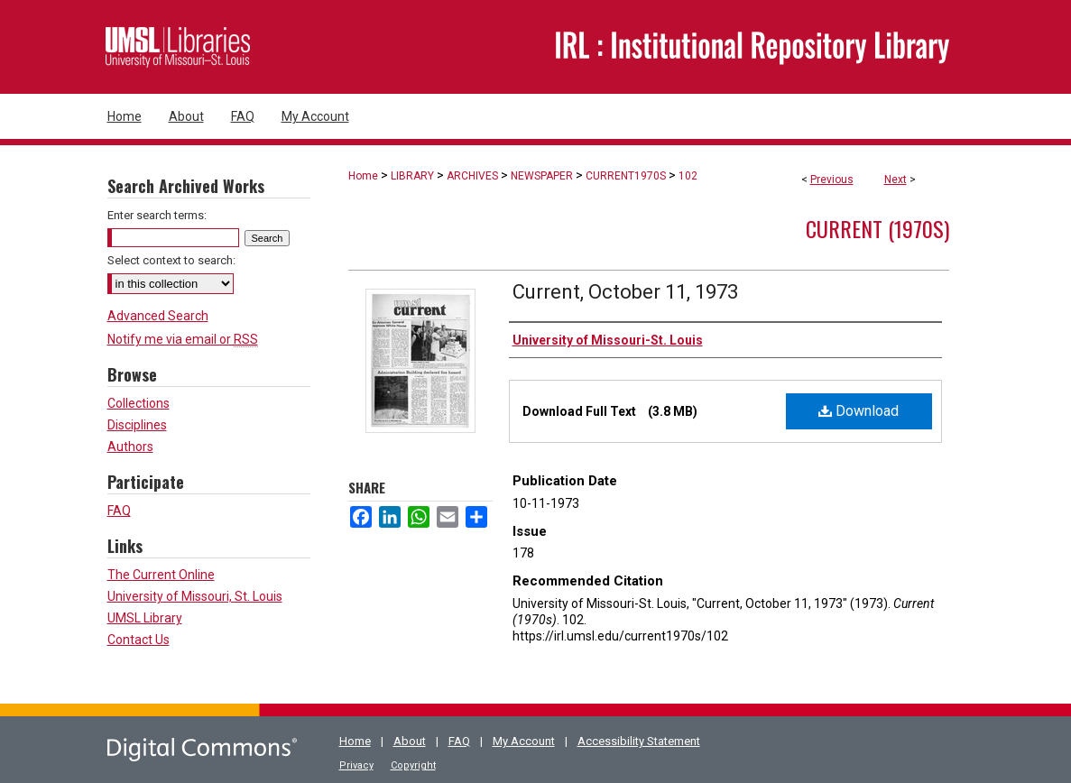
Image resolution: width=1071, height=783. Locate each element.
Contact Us (138, 639)
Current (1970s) (877, 228)
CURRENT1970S (626, 176)
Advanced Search (157, 316)
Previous (832, 179)
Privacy (356, 765)
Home (363, 176)
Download (858, 410)
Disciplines (137, 425)
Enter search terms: (157, 215)
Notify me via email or (182, 339)
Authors (130, 446)
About (409, 741)
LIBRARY (412, 176)
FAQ (119, 510)
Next (895, 179)
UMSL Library (144, 618)
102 (688, 176)
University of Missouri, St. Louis (194, 596)
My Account (524, 741)
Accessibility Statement (638, 741)
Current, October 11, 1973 (625, 292)
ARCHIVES (472, 176)
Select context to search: (171, 260)
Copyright (413, 765)
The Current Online (161, 574)
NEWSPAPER (542, 176)
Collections (138, 403)
